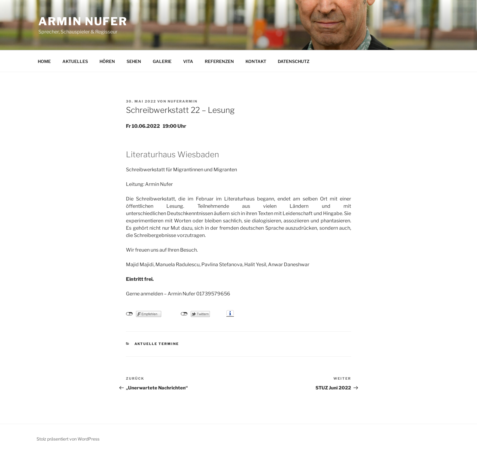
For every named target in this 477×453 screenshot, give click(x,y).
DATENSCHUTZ (293, 61)
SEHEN (134, 61)
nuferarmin (182, 101)
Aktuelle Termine (156, 344)
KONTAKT (255, 61)
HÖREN (107, 61)
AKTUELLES (75, 61)
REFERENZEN (219, 61)
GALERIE (162, 61)
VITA (188, 61)
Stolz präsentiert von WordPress (68, 438)
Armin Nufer (82, 21)
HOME (44, 61)
